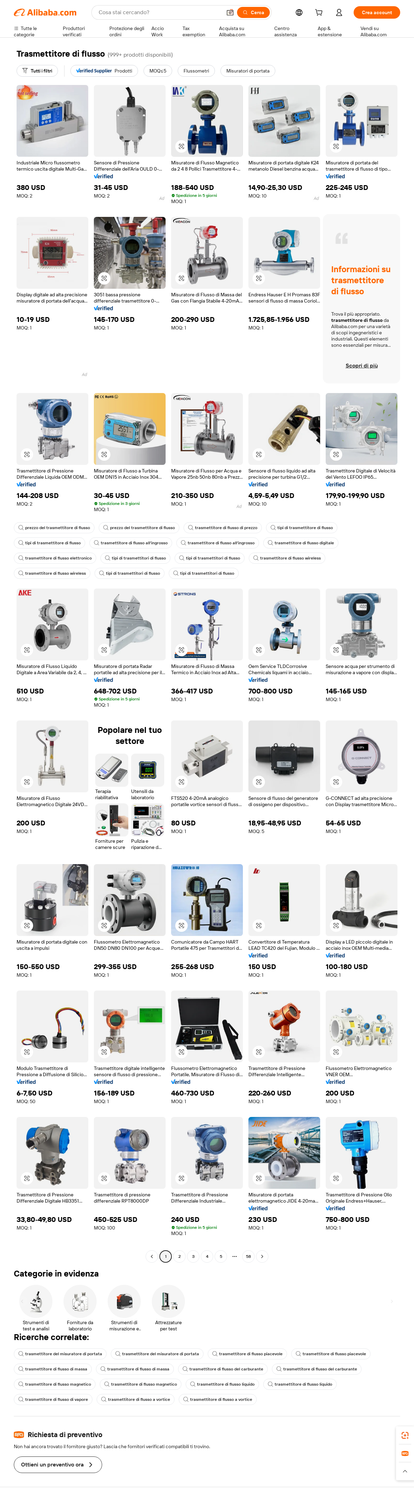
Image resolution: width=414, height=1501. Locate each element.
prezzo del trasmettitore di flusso (54, 527)
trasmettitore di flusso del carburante (223, 1369)
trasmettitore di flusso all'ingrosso (131, 543)
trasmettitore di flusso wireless (287, 558)
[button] (230, 12)
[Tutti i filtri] (37, 71)
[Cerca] (253, 12)
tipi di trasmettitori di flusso (135, 558)
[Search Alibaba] (159, 12)
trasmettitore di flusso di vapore (53, 1399)
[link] (405, 1435)
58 (248, 1256)
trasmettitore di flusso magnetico (54, 1384)
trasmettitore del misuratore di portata (60, 1354)
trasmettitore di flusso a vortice (135, 1399)
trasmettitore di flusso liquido (222, 1384)
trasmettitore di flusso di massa (52, 1369)
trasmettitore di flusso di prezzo (222, 527)
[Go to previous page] (152, 1256)
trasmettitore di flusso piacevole (247, 1354)
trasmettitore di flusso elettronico (55, 558)
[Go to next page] (262, 1256)
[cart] (320, 13)
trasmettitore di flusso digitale (301, 543)
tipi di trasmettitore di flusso (301, 527)
